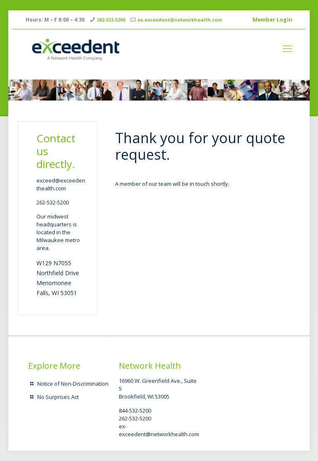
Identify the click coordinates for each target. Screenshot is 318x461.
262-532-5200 (111, 20)
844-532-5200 (135, 410)
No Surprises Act (58, 397)
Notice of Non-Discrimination (72, 383)
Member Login (272, 19)
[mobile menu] (287, 48)
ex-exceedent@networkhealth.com (179, 20)
